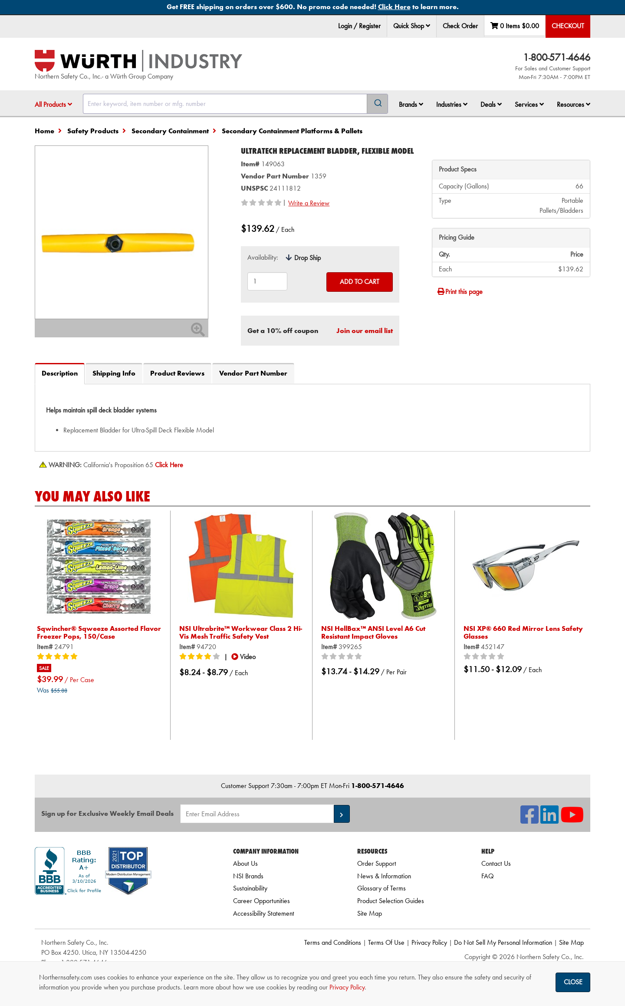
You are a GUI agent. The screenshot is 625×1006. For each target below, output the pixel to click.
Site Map (369, 913)
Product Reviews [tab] (177, 373)
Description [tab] (60, 373)
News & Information (384, 876)
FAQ (487, 876)
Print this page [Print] (460, 291)
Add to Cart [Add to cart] (359, 281)
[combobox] (235, 104)
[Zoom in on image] (121, 232)
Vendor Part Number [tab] (253, 373)
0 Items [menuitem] (514, 26)
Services (529, 104)
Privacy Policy (429, 942)
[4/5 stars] (201, 657)
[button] (428, 25)
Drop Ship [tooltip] (307, 258)
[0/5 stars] (343, 657)
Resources (573, 104)
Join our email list (364, 331)
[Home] (138, 61)
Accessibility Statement (263, 913)
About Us (245, 863)
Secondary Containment (170, 131)
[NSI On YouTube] (572, 820)
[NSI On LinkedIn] (549, 820)
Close (573, 982)
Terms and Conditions (332, 942)
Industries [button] (451, 104)
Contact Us (496, 863)
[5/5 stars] (58, 657)
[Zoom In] (198, 332)
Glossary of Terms (381, 888)
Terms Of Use (386, 942)
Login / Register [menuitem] (359, 26)
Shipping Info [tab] (113, 373)
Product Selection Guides (390, 901)
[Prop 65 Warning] (169, 465)
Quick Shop (411, 26)
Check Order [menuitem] (460, 26)
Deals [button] (491, 104)
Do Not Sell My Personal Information (503, 942)
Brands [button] (411, 104)
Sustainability (250, 888)
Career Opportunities (261, 901)
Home (44, 131)
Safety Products (92, 131)
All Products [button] (53, 104)
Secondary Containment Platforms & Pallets (292, 131)
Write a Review (308, 203)
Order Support (376, 863)
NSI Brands (248, 876)
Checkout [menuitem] (568, 26)
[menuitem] (412, 26)
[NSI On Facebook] (529, 820)
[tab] (312, 417)
